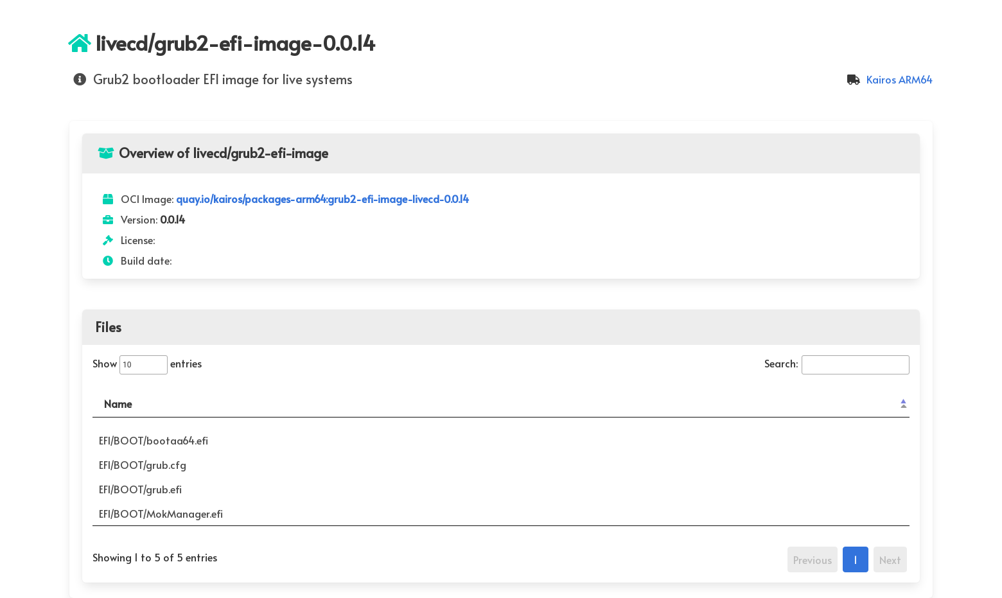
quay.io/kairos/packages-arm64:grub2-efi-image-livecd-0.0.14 (322, 198)
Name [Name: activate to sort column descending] (118, 403)
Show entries (147, 363)
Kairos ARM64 (888, 79)
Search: (837, 363)
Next (890, 559)
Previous (812, 559)
